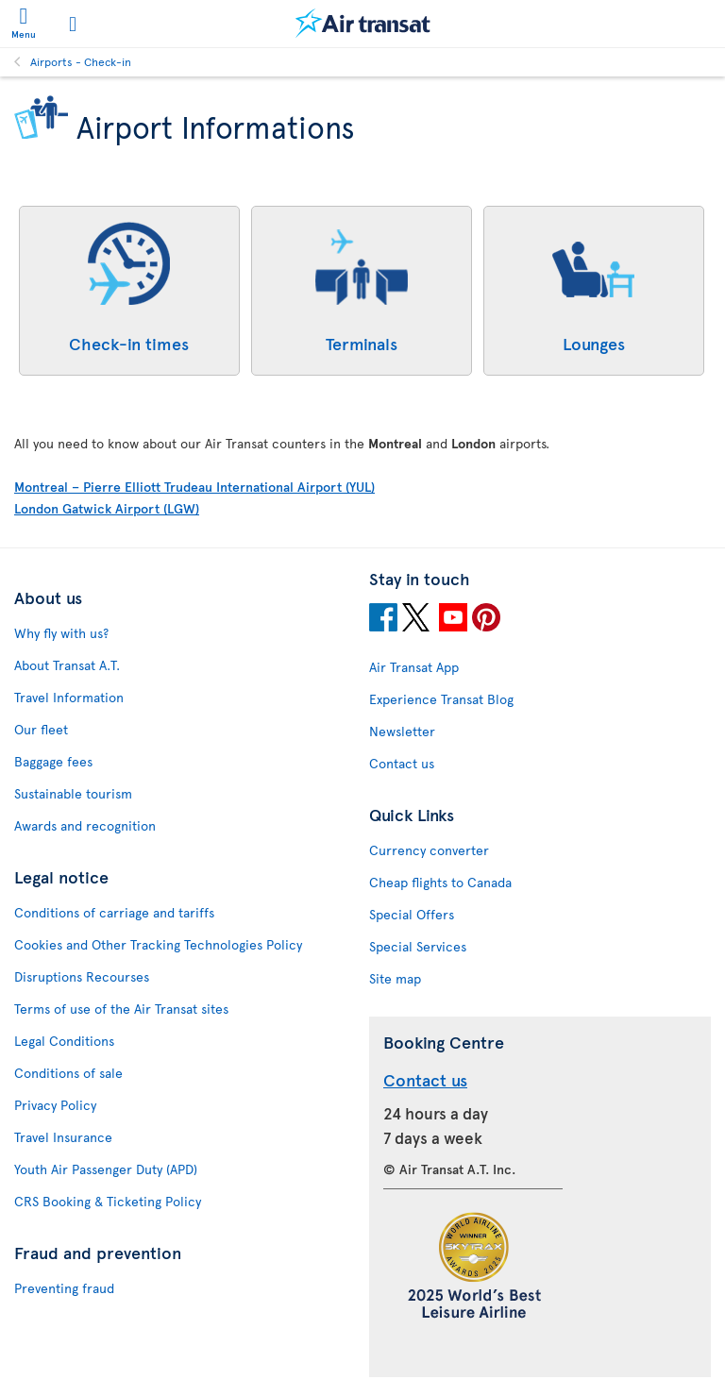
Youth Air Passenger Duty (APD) (105, 1169)
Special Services (417, 946)
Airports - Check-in (80, 61)
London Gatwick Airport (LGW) (106, 508)
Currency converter (429, 850)
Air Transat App (414, 667)
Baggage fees (53, 761)
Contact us (401, 763)
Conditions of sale (68, 1073)
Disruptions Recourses (81, 976)
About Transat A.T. (67, 665)
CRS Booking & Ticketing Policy (107, 1201)
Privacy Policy (55, 1105)
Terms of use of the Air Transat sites (121, 1009)
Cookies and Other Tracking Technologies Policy (158, 944)
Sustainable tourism (73, 793)
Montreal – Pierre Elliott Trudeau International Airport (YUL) (194, 487)
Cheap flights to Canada (440, 882)
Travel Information (69, 697)
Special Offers (411, 914)
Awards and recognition (85, 825)
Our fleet (41, 729)
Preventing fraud (64, 1288)
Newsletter (402, 731)
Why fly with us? (61, 633)
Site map (395, 978)
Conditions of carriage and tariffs (114, 912)
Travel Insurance (63, 1137)
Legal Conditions (64, 1041)
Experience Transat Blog (441, 699)
